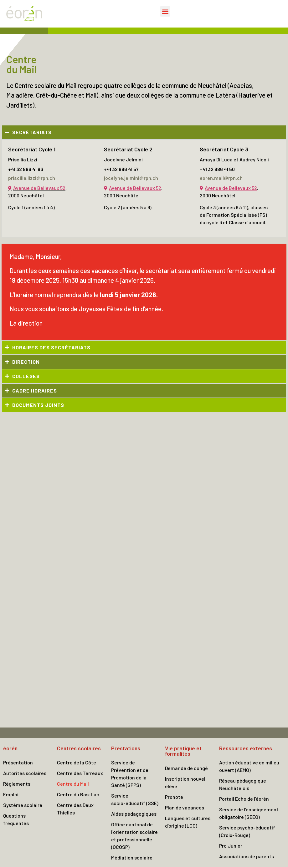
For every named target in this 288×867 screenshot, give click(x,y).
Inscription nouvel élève (185, 782)
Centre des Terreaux (80, 773)
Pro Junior (230, 846)
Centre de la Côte (76, 762)
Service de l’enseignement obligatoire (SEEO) (249, 813)
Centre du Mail (73, 784)
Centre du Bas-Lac (78, 794)
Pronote (174, 797)
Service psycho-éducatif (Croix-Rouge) (247, 831)
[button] (165, 11)
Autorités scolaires (24, 773)
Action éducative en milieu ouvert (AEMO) (249, 766)
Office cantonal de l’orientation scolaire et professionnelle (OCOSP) (134, 835)
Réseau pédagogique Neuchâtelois (242, 784)
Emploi (10, 794)
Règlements (16, 784)
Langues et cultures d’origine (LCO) (187, 822)
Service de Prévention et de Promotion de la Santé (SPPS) (129, 773)
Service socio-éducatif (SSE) (134, 799)
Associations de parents (246, 856)
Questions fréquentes (16, 819)
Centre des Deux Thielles (75, 808)
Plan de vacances (184, 807)
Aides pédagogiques (134, 814)
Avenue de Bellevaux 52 (39, 188)
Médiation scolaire (131, 857)
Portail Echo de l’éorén (244, 799)
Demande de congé (186, 768)
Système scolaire (22, 805)
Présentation (18, 762)
